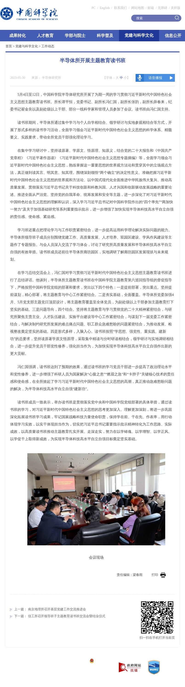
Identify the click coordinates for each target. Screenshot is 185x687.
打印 (159, 575)
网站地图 (137, 8)
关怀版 (175, 8)
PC (93, 8)
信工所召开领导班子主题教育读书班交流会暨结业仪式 (66, 616)
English (105, 8)
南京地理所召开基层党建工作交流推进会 (57, 609)
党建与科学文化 (139, 35)
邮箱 (151, 8)
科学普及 (105, 35)
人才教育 (45, 35)
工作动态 (47, 46)
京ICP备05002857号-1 (71, 661)
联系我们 (120, 8)
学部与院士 (75, 35)
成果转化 (17, 35)
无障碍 (162, 8)
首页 (9, 46)
